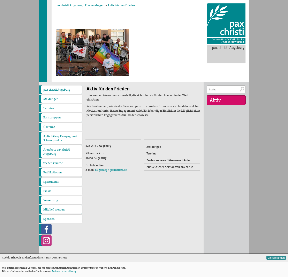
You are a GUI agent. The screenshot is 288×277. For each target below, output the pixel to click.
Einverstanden (276, 257)
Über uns (49, 127)
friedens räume (53, 163)
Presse (47, 191)
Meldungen (51, 99)
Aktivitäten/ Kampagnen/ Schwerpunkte (60, 138)
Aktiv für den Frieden (121, 5)
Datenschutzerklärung (64, 271)
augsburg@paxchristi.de (111, 170)
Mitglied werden (54, 209)
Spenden (49, 219)
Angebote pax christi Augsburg (56, 151)
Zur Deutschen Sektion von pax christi (170, 167)
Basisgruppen (52, 117)
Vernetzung (50, 200)
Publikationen (52, 172)
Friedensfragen (94, 5)
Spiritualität (51, 181)
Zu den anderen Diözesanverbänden (168, 160)
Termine (48, 108)
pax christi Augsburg (228, 47)
